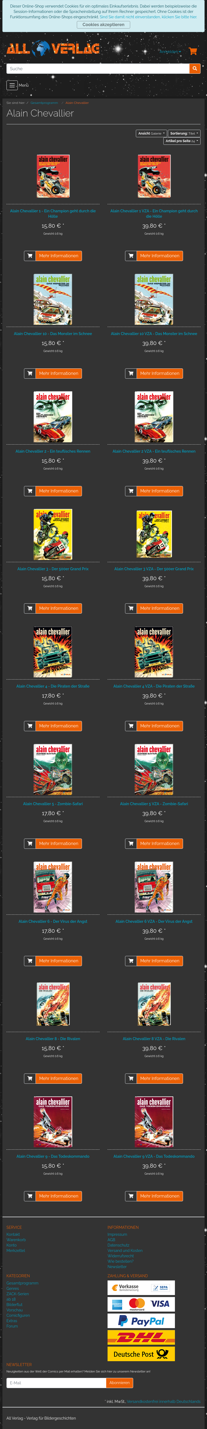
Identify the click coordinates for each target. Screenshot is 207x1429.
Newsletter (117, 1267)
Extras (11, 1321)
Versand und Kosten (125, 1250)
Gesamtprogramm (22, 1283)
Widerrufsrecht (121, 1256)
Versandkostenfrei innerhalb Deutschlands (164, 1401)
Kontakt (13, 1234)
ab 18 (11, 1299)
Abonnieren (119, 1383)
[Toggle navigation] (12, 85)
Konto (11, 1245)
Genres (12, 1288)
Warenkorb (16, 1240)
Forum (12, 1326)
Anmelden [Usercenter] (170, 52)
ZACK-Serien (17, 1294)
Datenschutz (118, 1245)
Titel (183, 133)
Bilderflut (14, 1305)
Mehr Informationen (58, 255)
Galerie (150, 133)
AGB (111, 1240)
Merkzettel (15, 1250)
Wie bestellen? (120, 1261)
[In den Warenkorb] (30, 256)
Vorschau (14, 1310)
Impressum (117, 1234)
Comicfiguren (18, 1315)
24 (181, 141)
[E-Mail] (56, 1383)
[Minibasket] (193, 51)
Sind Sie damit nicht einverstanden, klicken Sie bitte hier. (148, 17)
